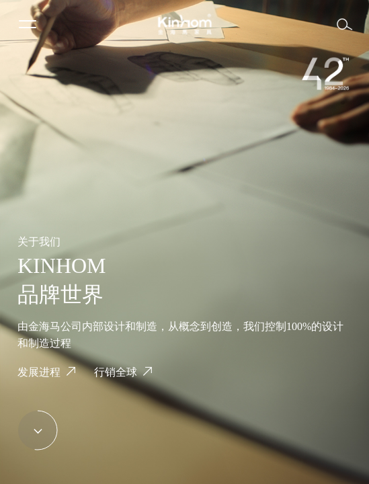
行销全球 (115, 372)
